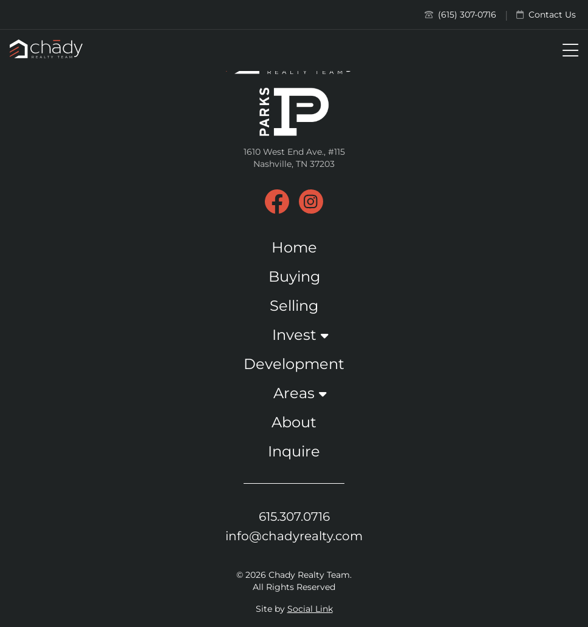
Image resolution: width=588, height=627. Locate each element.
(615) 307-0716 (460, 14)
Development (294, 364)
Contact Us (546, 14)
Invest (294, 335)
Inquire (294, 451)
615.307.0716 (294, 516)
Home (294, 247)
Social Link (310, 608)
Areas (294, 393)
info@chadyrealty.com (294, 536)
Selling (294, 305)
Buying (294, 276)
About (294, 422)
